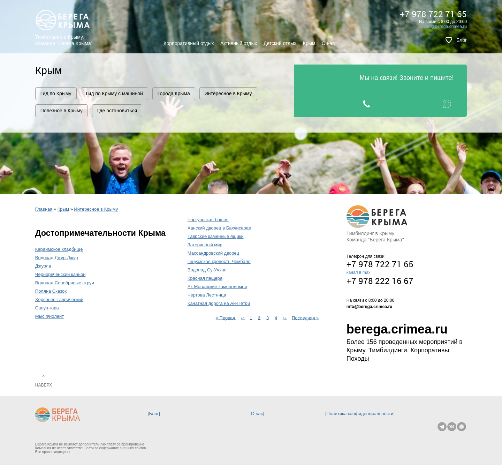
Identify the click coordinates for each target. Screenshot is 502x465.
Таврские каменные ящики (216, 236)
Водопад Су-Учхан (207, 269)
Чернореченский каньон (60, 274)
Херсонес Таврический (59, 299)
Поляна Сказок (51, 291)
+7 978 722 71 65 (433, 14)
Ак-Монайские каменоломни (217, 286)
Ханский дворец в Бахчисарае (219, 228)
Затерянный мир (205, 244)
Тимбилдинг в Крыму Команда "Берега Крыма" (375, 236)
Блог (461, 40)
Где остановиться (117, 110)
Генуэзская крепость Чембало (219, 261)
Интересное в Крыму (228, 93)
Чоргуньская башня (208, 219)
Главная (43, 209)
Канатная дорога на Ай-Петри (219, 303)
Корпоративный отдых (188, 43)
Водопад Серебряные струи (64, 282)
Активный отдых (238, 43)
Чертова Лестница (207, 295)
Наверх (43, 385)
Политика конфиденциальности (360, 413)
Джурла (43, 266)
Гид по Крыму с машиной (114, 93)
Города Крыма (174, 93)
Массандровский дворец (213, 253)
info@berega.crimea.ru (445, 26)
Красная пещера (205, 278)
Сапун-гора (47, 307)
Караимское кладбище (59, 249)
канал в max (359, 272)
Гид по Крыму (55, 93)
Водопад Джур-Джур (56, 257)
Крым (309, 43)
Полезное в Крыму (61, 110)
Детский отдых (280, 43)
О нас (328, 43)
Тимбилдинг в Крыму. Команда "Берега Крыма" (64, 40)
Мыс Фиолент (49, 316)
